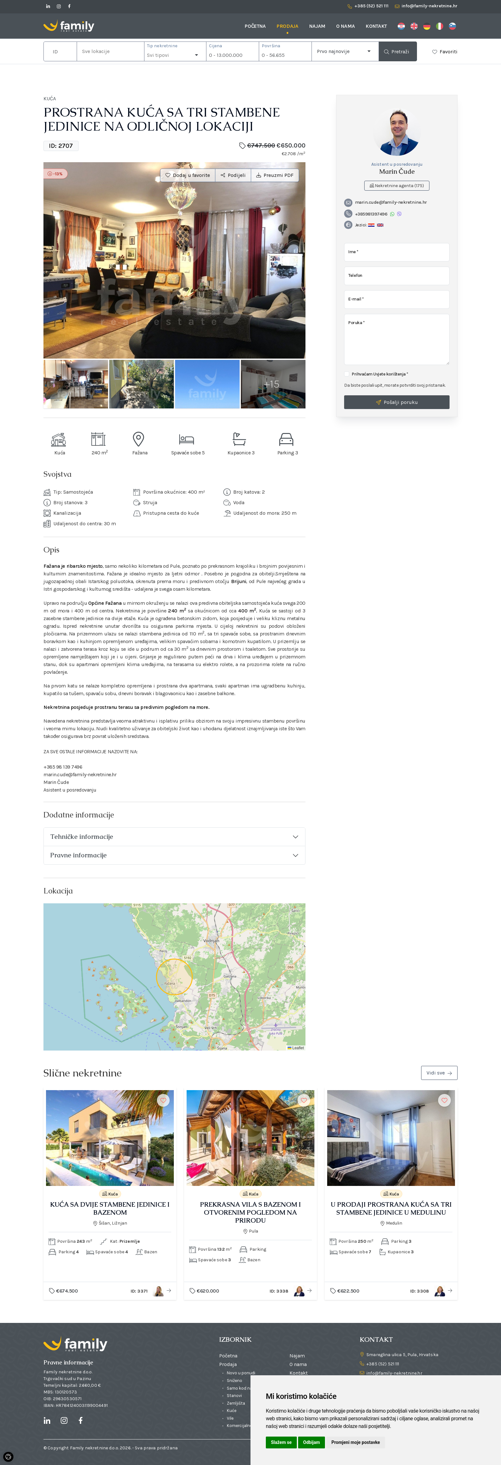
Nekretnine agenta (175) (397, 185)
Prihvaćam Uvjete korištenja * (380, 374)
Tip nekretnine (162, 46)
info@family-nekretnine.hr (394, 1373)
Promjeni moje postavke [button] (355, 1442)
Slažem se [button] (281, 1442)
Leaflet (296, 1048)
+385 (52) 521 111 (382, 1364)
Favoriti (449, 52)
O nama (345, 26)
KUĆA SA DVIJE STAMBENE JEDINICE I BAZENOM (110, 1208)
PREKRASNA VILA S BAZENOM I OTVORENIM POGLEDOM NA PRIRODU (250, 1212)
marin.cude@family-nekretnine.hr (385, 202)
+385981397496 (365, 214)
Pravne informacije (78, 855)
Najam (317, 26)
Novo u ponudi (241, 1372)
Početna (255, 26)
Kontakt (376, 26)
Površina (271, 46)
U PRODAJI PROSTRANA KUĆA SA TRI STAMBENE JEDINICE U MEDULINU (391, 1208)
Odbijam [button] (311, 1442)
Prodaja (287, 26)
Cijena (215, 46)
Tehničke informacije (81, 836)
